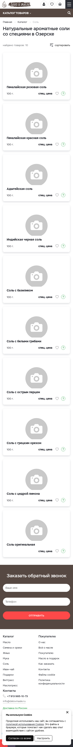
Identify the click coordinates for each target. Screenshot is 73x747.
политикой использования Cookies (25, 724)
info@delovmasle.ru (14, 701)
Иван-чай (8, 669)
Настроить (43, 738)
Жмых (6, 653)
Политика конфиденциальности (52, 681)
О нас (42, 642)
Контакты (44, 669)
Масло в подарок (49, 658)
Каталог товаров (17, 13)
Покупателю (46, 653)
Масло (7, 642)
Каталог (22, 22)
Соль (6, 663)
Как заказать (46, 663)
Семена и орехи (12, 647)
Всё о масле (46, 647)
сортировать (62, 45)
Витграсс (8, 680)
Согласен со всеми (19, 738)
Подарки (8, 674)
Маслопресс (10, 685)
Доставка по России (15, 708)
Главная (7, 22)
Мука (6, 658)
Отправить (36, 615)
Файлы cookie (47, 674)
